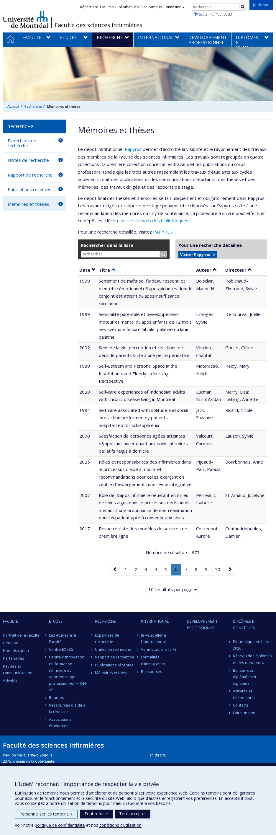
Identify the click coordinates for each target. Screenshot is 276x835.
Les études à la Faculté (62, 638)
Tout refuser (96, 813)
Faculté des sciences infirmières (98, 25)
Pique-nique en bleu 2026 (251, 645)
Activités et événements (244, 694)
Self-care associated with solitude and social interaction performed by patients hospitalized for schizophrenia (143, 417)
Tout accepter (132, 813)
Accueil (13, 106)
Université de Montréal (25, 19)
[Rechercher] (242, 7)
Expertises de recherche (22, 143)
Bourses (56, 697)
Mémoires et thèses (28, 204)
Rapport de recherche (30, 175)
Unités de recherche (28, 160)
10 (219, 568)
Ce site (200, 14)
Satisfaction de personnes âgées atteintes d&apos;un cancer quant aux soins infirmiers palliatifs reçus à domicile (143, 443)
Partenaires (13, 658)
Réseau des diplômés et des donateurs (252, 659)
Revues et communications (17, 669)
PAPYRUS (163, 232)
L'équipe (10, 642)
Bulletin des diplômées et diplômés (244, 677)
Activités (10, 680)
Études (56, 621)
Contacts (241, 705)
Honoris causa (16, 650)
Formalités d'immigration (153, 660)
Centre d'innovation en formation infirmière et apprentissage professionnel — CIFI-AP (68, 673)
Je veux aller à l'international (153, 638)
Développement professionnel (202, 624)
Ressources (151, 671)
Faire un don (244, 712)
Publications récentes (29, 189)
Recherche (33, 106)
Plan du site (156, 755)
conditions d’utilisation (120, 825)
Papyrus (133, 149)
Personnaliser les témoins (46, 814)
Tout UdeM (221, 14)
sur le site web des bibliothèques (154, 221)
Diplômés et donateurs (244, 624)
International (155, 621)
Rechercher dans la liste (107, 245)
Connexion (174, 6)
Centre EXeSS (61, 649)
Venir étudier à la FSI (159, 649)
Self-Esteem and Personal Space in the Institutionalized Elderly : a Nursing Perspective (138, 373)
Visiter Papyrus (195, 254)
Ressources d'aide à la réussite (67, 708)
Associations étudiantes (60, 722)
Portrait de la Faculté (21, 635)
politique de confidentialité (60, 825)
